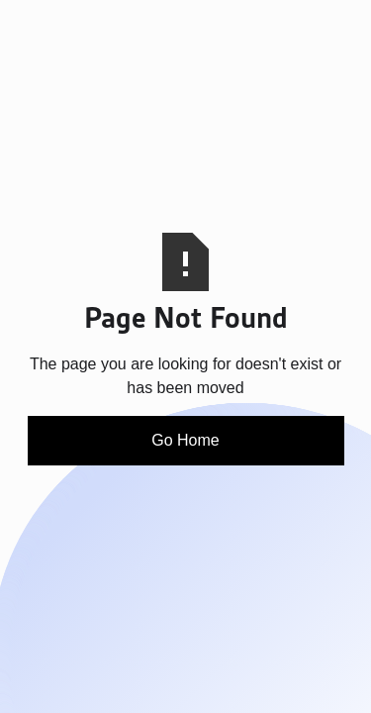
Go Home (185, 440)
